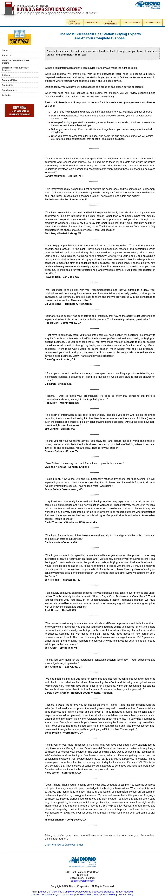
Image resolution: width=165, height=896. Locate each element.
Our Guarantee (9, 90)
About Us (6, 55)
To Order (6, 95)
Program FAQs (9, 80)
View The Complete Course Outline (71, 891)
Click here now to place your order (64, 844)
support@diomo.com (82, 880)
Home (5, 50)
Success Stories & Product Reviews (113, 891)
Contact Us (7, 85)
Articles (6, 75)
